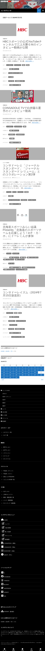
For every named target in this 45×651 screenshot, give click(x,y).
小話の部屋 (4, 412)
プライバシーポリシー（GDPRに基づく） (10, 642)
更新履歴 (3, 421)
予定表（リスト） (8, 473)
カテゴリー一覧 (7, 432)
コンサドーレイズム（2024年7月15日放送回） (22, 294)
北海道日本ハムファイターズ (29, 267)
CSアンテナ (6, 491)
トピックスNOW (5, 390)
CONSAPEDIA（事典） (8, 543)
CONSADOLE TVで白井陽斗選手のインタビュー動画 (22, 109)
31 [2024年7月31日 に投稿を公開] (16, 377)
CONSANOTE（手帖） (8, 547)
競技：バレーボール (20, 259)
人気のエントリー (8, 494)
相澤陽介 (11, 196)
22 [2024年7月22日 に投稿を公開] (4, 375)
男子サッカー (6, 447)
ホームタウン (16, 253)
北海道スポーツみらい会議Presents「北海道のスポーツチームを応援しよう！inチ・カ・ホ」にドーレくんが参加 (22, 231)
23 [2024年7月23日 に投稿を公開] (10, 375)
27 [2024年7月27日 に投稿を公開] (35, 375)
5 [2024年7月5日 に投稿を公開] (28, 367)
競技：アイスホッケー (8, 259)
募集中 (4, 405)
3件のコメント (17, 177)
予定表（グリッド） (8, 470)
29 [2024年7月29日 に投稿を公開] (4, 377)
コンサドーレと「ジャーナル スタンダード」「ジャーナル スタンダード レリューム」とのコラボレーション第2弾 (21, 170)
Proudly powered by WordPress (28, 642)
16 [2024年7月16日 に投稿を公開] (10, 372)
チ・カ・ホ (11, 263)
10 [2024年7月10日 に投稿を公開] (16, 370)
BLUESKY (5, 584)
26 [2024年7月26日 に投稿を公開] (28, 375)
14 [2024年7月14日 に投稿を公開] (41, 370)
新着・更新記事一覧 (8, 497)
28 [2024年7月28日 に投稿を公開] (41, 375)
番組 (28, 65)
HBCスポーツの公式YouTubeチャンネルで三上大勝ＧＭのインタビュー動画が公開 (22, 44)
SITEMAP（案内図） (8, 611)
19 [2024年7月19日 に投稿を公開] (28, 372)
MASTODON (6, 588)
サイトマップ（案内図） (9, 503)
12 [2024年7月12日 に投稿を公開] (28, 370)
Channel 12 (12, 134)
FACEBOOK (5, 576)
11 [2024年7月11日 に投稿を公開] (22, 370)
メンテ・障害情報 (8, 500)
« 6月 (2, 379)
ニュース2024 (6, 162)
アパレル (9, 192)
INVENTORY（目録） (8, 551)
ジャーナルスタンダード (14, 199)
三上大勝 (11, 77)
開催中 (4, 402)
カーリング (6, 456)
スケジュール (4, 418)
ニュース (3, 409)
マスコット (20, 192)
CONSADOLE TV (20, 134)
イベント (9, 253)
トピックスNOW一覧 (9, 479)
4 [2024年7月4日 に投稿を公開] (22, 367)
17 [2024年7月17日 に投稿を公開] (16, 372)
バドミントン (6, 453)
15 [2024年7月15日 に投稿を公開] (4, 372)
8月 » (42, 379)
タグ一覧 (5, 435)
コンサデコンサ (6, 10)
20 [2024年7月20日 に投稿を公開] (35, 372)
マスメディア (18, 65)
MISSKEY (5, 592)
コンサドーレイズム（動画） (18, 336)
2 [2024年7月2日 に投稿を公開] (10, 367)
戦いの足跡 (4, 415)
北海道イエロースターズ (9, 269)
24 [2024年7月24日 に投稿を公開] (16, 375)
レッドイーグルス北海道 (22, 269)
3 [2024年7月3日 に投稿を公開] (16, 367)
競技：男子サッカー (14, 69)
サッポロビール (32, 199)
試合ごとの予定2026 (8, 476)
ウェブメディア (18, 126)
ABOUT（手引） (7, 555)
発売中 (4, 399)
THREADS (5, 580)
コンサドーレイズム (21, 320)
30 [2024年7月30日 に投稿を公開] (10, 377)
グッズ (14, 192)
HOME (2, 351)
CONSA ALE (24, 199)
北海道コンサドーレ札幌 (15, 85)
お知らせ (5, 393)
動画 (24, 65)
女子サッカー (6, 450)
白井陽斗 (12, 138)
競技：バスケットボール (33, 257)
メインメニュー (43, 11)
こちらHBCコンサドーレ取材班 (15, 73)
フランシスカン (13, 324)
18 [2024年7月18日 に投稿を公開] (22, 372)
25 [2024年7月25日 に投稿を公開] (22, 375)
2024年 (7, 351)
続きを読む (30, 61)
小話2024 (5, 38)
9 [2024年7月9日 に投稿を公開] (10, 370)
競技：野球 (23, 257)
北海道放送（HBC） (20, 81)
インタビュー (10, 65)
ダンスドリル (6, 458)
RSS (3, 596)
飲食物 (26, 192)
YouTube (11, 81)
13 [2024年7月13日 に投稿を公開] (35, 370)
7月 (11, 351)
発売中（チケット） (7, 396)
